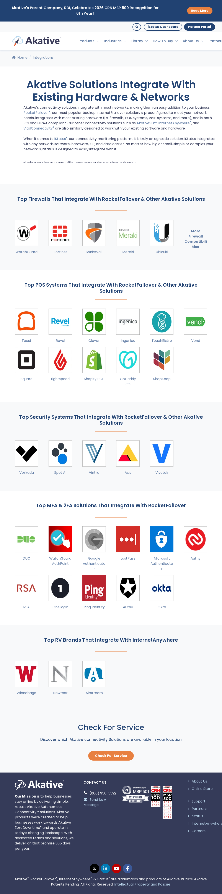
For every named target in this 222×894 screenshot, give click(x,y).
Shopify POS (94, 378)
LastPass (128, 558)
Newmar (60, 692)
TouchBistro (162, 340)
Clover (94, 340)
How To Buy (163, 40)
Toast (26, 340)
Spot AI (60, 472)
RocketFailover (37, 112)
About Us (191, 40)
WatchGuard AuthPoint (60, 561)
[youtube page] (116, 868)
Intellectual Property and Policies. (142, 884)
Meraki (128, 251)
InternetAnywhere (174, 123)
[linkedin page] (105, 868)
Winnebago (26, 692)
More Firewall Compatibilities (195, 239)
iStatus (60, 138)
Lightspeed (60, 378)
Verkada (26, 472)
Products (87, 40)
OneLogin (60, 607)
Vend (195, 340)
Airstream (94, 692)
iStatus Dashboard (163, 27)
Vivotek (161, 472)
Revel (60, 340)
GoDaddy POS (128, 381)
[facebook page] (127, 868)
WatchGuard (26, 251)
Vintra (94, 472)
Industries (113, 40)
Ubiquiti (162, 251)
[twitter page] (94, 868)
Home (20, 57)
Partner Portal (199, 27)
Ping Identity (94, 607)
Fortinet (60, 251)
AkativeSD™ (147, 123)
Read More (199, 10)
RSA (26, 607)
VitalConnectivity (38, 128)
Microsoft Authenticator (161, 563)
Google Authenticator (94, 563)
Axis (128, 472)
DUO (26, 558)
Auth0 (128, 607)
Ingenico (128, 340)
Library (137, 40)
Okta (162, 607)
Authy (196, 558)
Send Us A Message (94, 802)
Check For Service (111, 755)
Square (27, 378)
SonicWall (94, 251)
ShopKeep (162, 378)
